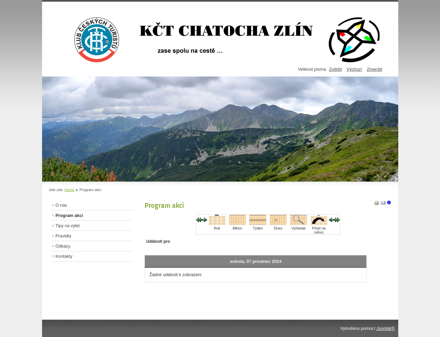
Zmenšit (374, 69)
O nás (61, 205)
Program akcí (69, 215)
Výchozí (354, 69)
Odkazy (63, 246)
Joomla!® (385, 328)
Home (69, 190)
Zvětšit (335, 69)
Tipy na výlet (68, 225)
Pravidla (63, 235)
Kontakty (64, 256)
